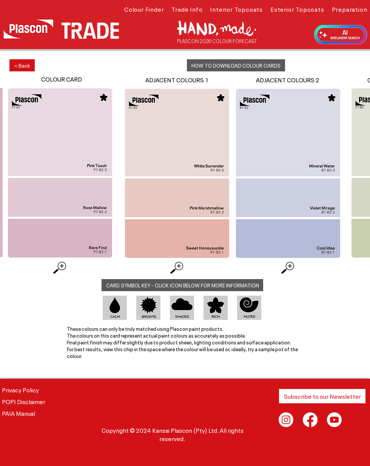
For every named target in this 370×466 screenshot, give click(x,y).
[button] (144, 8)
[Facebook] (310, 419)
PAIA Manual (18, 412)
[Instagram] (286, 419)
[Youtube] (334, 419)
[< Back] (22, 65)
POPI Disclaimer (23, 401)
